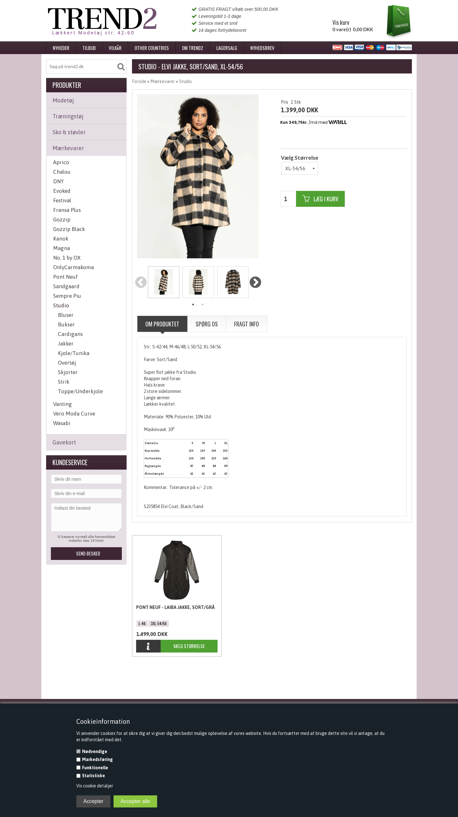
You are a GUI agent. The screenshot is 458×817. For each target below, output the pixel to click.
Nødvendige (94, 751)
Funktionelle (95, 767)
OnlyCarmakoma (73, 267)
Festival (62, 200)
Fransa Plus (67, 210)
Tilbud (89, 47)
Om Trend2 (192, 47)
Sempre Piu (67, 296)
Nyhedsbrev (262, 47)
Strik (63, 382)
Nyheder (61, 47)
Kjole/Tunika (73, 353)
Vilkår (115, 47)
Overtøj (67, 363)
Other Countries (152, 47)
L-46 (142, 623)
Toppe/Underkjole (80, 391)
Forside (139, 81)
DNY (58, 181)
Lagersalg (226, 47)
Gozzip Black (69, 229)
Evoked (62, 191)
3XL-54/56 (159, 623)
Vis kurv (340, 22)
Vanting (62, 404)
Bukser (66, 324)
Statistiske (93, 775)
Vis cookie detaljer (94, 785)
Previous (141, 283)
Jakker (65, 343)
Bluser (65, 315)
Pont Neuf (65, 277)
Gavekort (64, 442)
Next (255, 283)
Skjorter (68, 372)
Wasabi (61, 423)
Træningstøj (67, 116)
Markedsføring (97, 759)
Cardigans (70, 334)
